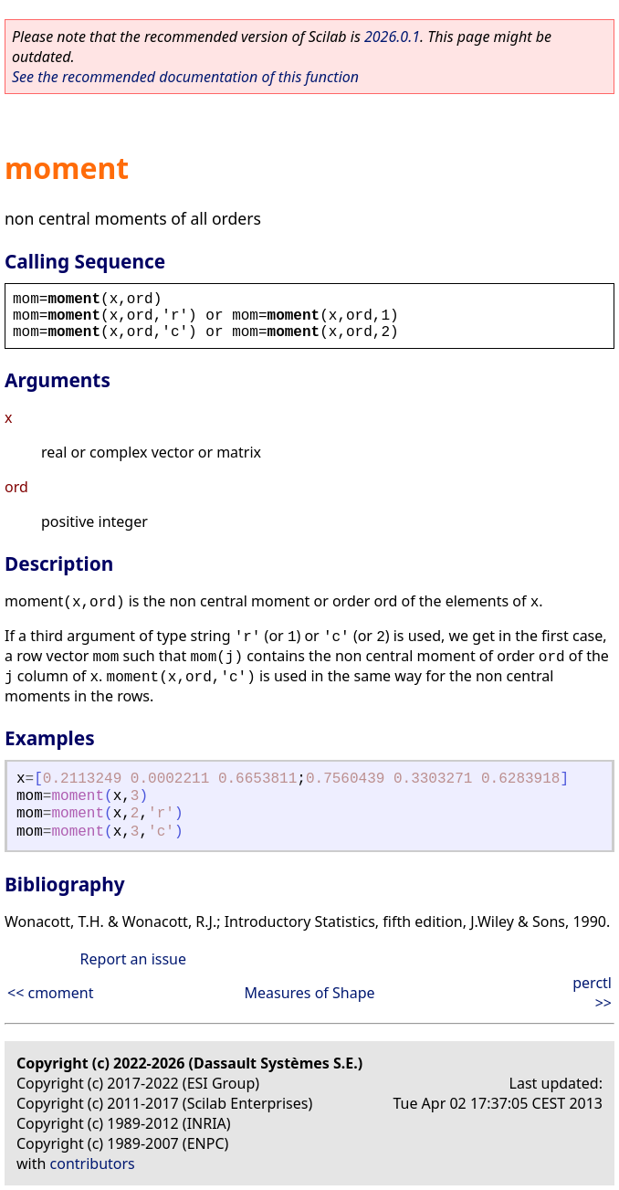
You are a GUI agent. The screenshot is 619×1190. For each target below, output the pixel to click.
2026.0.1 (392, 36)
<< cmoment (50, 993)
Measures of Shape (309, 993)
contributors (92, 1163)
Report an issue (133, 959)
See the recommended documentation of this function (185, 77)
